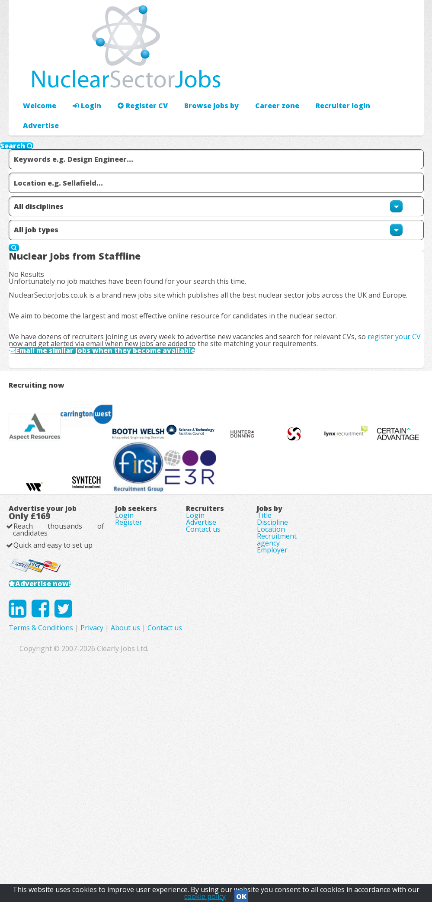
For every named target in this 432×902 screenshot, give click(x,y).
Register (128, 682)
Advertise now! (55, 762)
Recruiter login (385, 80)
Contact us (203, 694)
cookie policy (205, 894)
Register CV (134, 80)
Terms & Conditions (161, 828)
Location (271, 694)
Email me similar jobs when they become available (127, 387)
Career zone (259, 80)
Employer (272, 730)
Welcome (37, 80)
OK (241, 894)
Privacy (212, 828)
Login (82, 80)
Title (264, 669)
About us (246, 828)
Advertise (329, 80)
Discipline (272, 682)
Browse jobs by (198, 80)
